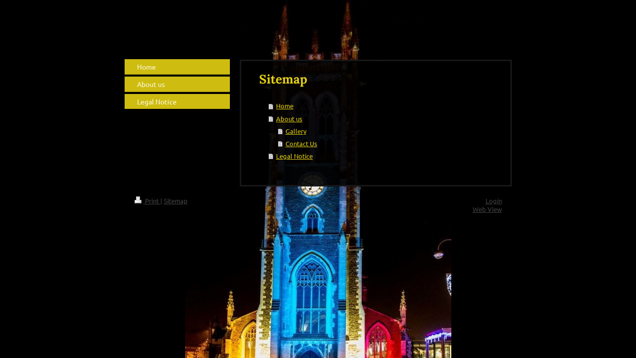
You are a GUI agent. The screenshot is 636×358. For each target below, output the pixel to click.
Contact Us (301, 143)
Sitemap (176, 200)
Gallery (295, 131)
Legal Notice (294, 156)
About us (289, 118)
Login (494, 200)
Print (147, 200)
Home (284, 105)
